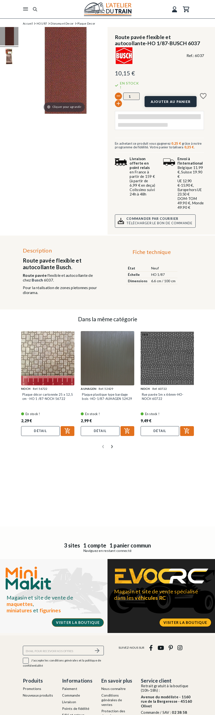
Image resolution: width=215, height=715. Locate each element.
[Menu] (25, 9)
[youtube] (160, 647)
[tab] (151, 253)
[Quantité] (131, 96)
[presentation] (103, 444)
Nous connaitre (113, 689)
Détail (40, 431)
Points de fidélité (76, 708)
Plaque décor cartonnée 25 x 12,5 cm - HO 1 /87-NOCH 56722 (47, 396)
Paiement (69, 689)
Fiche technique (152, 252)
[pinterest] (170, 647)
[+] (118, 103)
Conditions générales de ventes (111, 700)
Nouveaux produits (38, 695)
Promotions (32, 689)
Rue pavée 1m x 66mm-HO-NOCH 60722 (163, 396)
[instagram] (180, 647)
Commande (71, 695)
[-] (118, 96)
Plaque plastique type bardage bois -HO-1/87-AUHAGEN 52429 (107, 396)
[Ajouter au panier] (171, 101)
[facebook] (151, 647)
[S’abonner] (97, 650)
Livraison (69, 702)
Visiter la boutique (78, 622)
